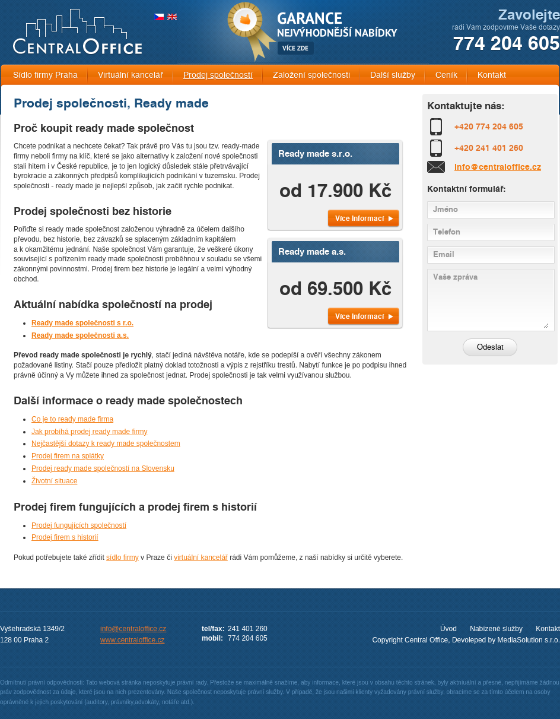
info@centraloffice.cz (497, 166)
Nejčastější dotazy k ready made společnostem (105, 443)
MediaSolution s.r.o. (529, 640)
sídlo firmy (122, 557)
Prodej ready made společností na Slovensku (102, 468)
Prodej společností (218, 75)
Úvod (448, 629)
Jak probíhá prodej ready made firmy (89, 431)
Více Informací (359, 218)
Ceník (446, 75)
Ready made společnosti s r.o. (82, 323)
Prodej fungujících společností (78, 525)
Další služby (392, 75)
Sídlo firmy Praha (45, 75)
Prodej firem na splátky (67, 456)
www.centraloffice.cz (132, 640)
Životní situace (54, 481)
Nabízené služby (496, 629)
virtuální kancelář (201, 557)
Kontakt (492, 75)
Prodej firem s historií (64, 537)
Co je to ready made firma (72, 419)
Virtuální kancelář (130, 75)
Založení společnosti (311, 75)
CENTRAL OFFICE (77, 31)
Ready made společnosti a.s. (80, 335)
